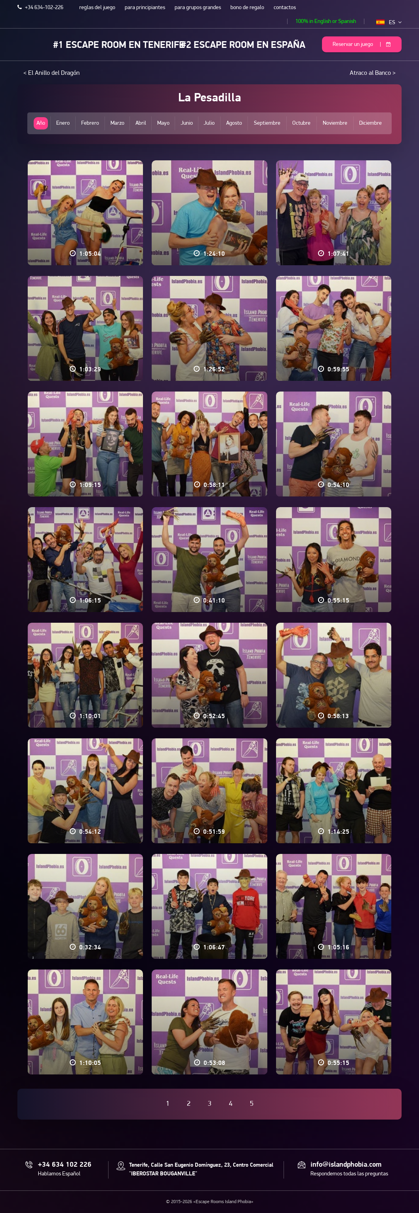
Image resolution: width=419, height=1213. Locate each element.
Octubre (301, 123)
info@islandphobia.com (345, 1165)
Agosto (234, 123)
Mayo (163, 123)
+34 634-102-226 (40, 8)
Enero (63, 123)
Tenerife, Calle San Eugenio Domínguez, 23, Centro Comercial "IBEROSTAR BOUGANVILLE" (201, 1169)
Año (40, 123)
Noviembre (335, 123)
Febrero (90, 123)
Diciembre (370, 123)
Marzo (117, 123)
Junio (187, 123)
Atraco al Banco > (373, 73)
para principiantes (145, 8)
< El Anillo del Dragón (51, 73)
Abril (140, 123)
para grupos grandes (198, 8)
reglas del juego (97, 8)
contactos (285, 8)
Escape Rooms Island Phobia (23, 43)
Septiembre (267, 123)
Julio (209, 123)
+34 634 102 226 (64, 1165)
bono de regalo (247, 8)
